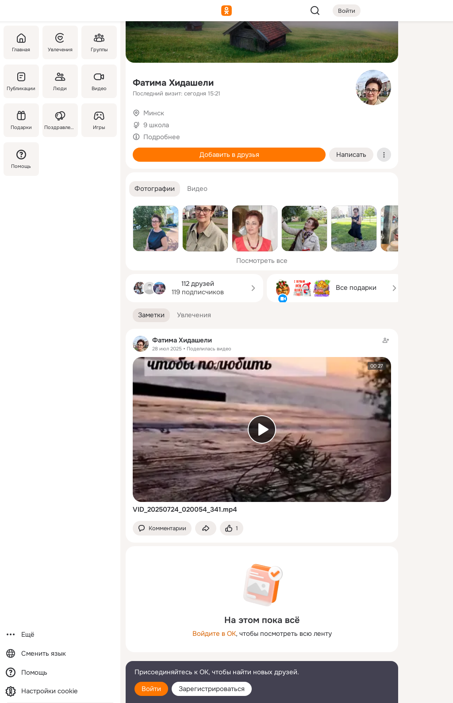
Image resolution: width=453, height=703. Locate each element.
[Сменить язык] (60, 653)
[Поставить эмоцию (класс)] (231, 528)
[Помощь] (21, 159)
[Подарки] (21, 120)
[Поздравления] (60, 120)
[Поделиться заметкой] (205, 528)
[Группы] (99, 42)
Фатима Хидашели (173, 82)
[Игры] (99, 120)
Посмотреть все (262, 260)
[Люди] (60, 81)
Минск (153, 113)
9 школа (156, 125)
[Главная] (21, 42)
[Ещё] (60, 634)
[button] (154, 189)
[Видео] (99, 81)
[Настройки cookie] (60, 691)
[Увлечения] (60, 42)
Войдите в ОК (214, 633)
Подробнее (161, 137)
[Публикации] (21, 81)
